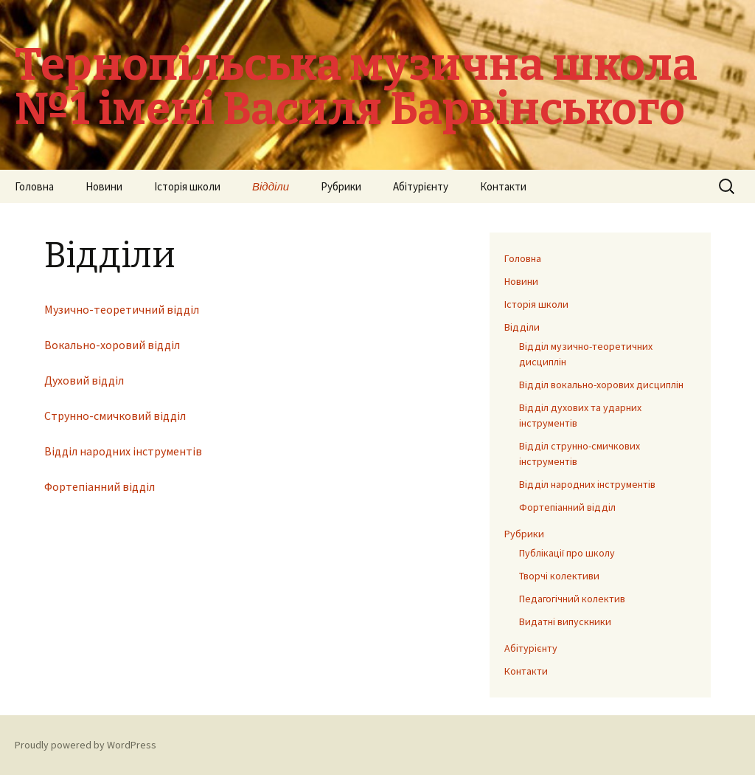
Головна (34, 186)
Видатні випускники (565, 621)
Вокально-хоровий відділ (112, 344)
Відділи (270, 186)
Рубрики (341, 186)
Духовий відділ (84, 380)
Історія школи (187, 186)
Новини (104, 186)
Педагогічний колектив (572, 598)
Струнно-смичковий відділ (115, 415)
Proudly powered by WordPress (85, 744)
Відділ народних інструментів (123, 451)
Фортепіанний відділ (99, 486)
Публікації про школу (567, 552)
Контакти (503, 186)
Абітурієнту (420, 186)
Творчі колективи (559, 575)
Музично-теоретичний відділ (121, 309)
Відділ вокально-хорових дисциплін (601, 384)
